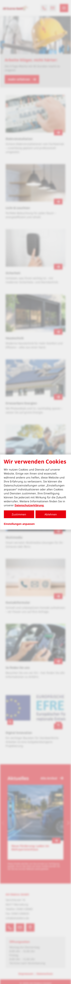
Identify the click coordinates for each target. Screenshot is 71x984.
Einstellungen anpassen (19, 524)
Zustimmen (19, 514)
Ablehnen (50, 514)
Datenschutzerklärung (29, 505)
